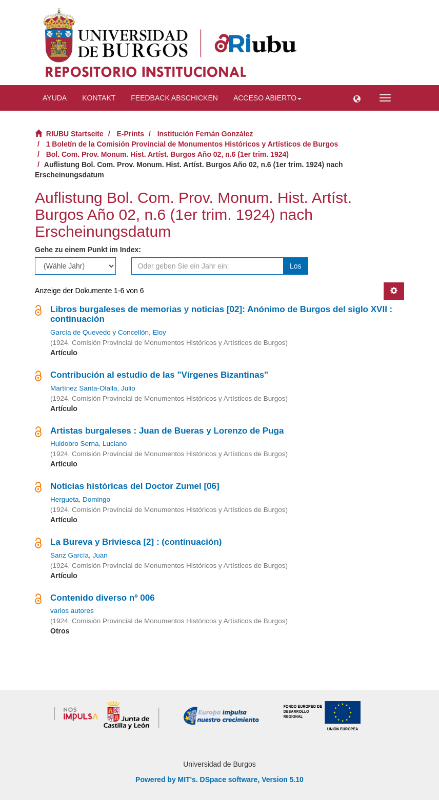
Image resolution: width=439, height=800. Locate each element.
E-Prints (130, 134)
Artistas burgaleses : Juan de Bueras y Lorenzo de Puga (167, 431)
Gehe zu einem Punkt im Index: (88, 249)
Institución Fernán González (205, 134)
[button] (357, 98)
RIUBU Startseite (75, 134)
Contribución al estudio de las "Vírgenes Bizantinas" (159, 375)
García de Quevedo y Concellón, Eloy (108, 332)
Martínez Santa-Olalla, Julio (92, 388)
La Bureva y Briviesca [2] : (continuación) (136, 542)
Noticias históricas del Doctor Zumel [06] (135, 486)
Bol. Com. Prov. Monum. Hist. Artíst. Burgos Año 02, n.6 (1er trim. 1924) (167, 154)
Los (296, 266)
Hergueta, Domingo (80, 499)
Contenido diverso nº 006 (102, 598)
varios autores (72, 610)
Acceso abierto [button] (267, 98)
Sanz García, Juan (79, 555)
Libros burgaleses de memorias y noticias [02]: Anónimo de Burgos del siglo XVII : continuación (221, 314)
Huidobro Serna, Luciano (88, 443)
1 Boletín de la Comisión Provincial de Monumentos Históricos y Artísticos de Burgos (192, 144)
